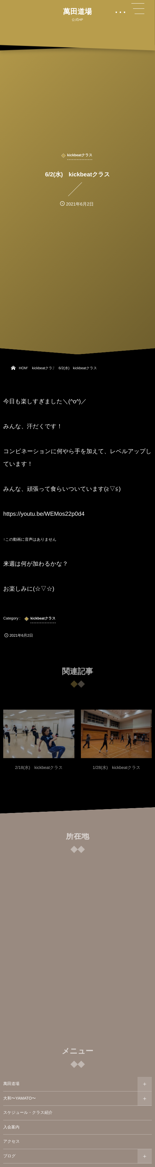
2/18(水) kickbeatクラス (39, 769)
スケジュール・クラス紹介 (27, 1112)
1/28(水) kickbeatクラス (116, 769)
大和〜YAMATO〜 (19, 1098)
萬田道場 (77, 11)
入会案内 (11, 1127)
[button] (138, 9)
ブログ (9, 1156)
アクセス (11, 1141)
